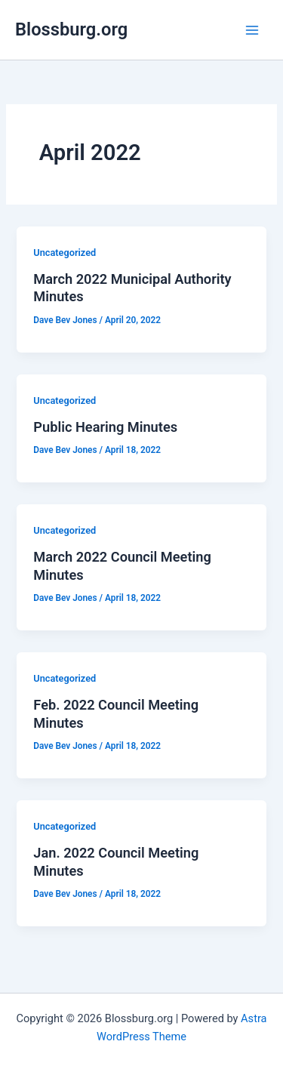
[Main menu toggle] (252, 30)
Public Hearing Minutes (105, 427)
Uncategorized (64, 252)
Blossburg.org (71, 29)
